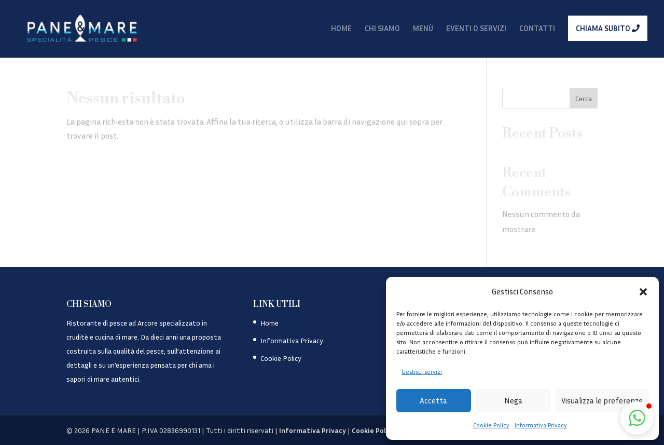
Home (269, 322)
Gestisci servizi (422, 371)
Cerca (583, 98)
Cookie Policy (491, 425)
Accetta (433, 400)
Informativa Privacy (541, 425)
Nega (513, 400)
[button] (643, 292)
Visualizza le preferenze (602, 400)
